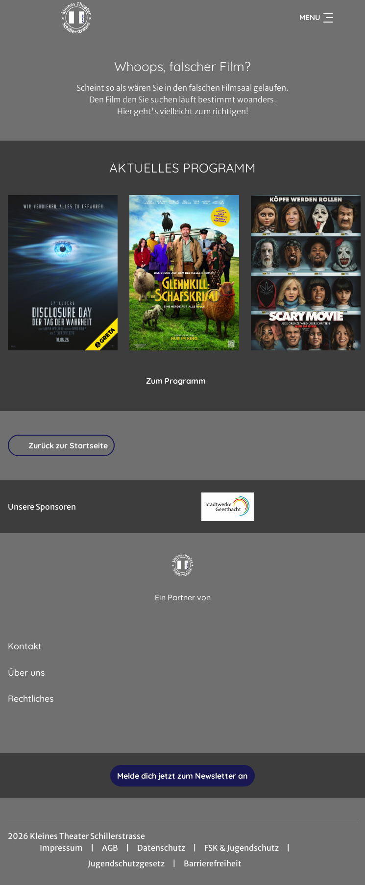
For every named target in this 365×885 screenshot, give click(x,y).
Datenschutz (161, 848)
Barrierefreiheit (213, 863)
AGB (110, 848)
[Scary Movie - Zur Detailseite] (306, 272)
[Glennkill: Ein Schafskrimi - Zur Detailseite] (184, 272)
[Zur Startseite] (76, 17)
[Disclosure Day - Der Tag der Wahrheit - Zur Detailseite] (63, 272)
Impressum (61, 848)
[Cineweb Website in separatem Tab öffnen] (183, 608)
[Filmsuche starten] (347, 17)
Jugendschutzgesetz (126, 863)
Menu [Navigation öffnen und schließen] (316, 18)
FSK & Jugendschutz (241, 848)
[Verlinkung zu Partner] (227, 506)
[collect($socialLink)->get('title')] (150, 731)
